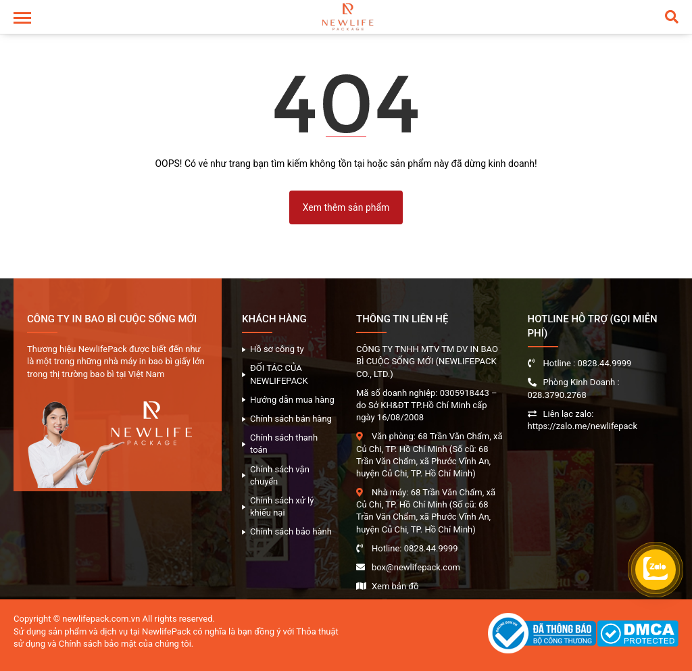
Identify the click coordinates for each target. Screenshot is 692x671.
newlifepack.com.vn (101, 619)
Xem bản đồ (395, 586)
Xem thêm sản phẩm (346, 207)
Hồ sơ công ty (277, 349)
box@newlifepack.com (416, 567)
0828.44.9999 (431, 548)
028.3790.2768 (557, 395)
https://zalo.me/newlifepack (583, 426)
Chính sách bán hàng (291, 419)
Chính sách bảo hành (291, 531)
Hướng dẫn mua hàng (292, 400)
